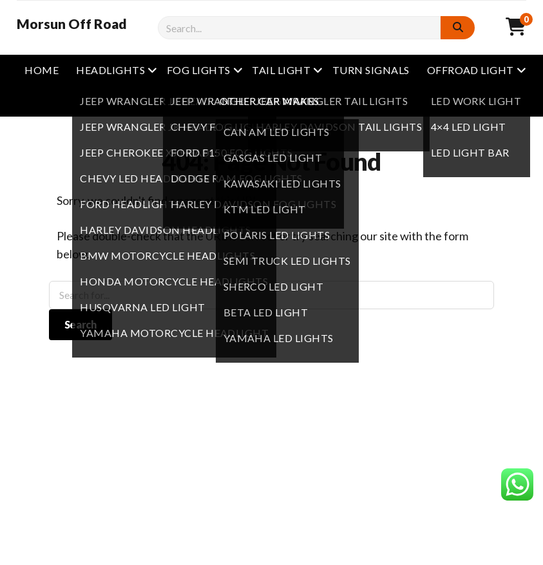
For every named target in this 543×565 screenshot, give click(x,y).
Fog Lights (199, 70)
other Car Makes (269, 101)
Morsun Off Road (72, 24)
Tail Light (281, 70)
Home (41, 70)
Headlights (110, 70)
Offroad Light (470, 70)
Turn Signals (371, 70)
